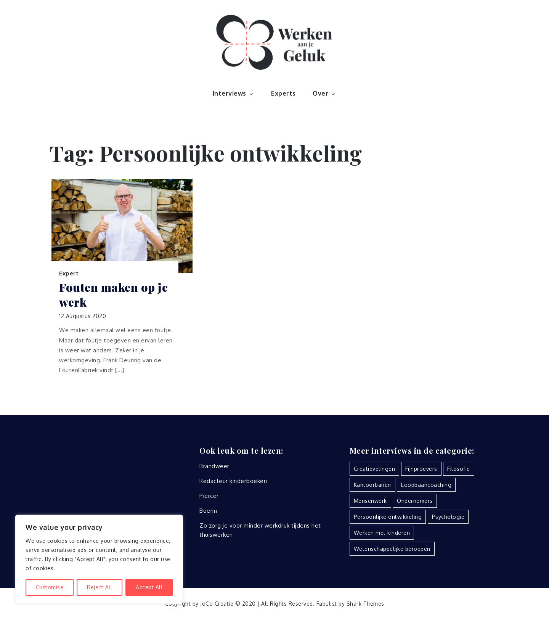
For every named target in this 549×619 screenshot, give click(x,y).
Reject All (99, 587)
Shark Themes (365, 603)
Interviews (233, 93)
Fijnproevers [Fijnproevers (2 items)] (421, 468)
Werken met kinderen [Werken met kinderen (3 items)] (382, 532)
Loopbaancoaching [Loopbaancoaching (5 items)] (426, 484)
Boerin (208, 510)
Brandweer (214, 466)
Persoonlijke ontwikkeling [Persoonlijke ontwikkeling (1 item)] (388, 516)
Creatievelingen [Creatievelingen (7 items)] (374, 468)
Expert (69, 273)
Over (324, 93)
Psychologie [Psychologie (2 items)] (448, 516)
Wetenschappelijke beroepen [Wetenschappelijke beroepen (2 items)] (392, 548)
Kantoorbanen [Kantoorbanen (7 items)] (372, 484)
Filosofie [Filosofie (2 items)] (458, 468)
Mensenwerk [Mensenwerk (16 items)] (370, 500)
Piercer (209, 495)
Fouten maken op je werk (113, 295)
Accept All (149, 587)
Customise (50, 587)
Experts (283, 93)
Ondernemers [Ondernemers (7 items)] (415, 500)
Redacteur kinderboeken (233, 481)
